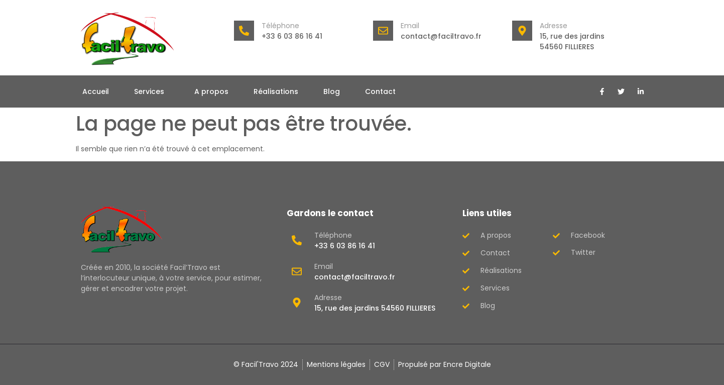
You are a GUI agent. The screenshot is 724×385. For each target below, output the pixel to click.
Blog (331, 91)
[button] (152, 91)
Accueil (95, 91)
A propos (211, 91)
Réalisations (276, 91)
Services (149, 91)
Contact (380, 91)
